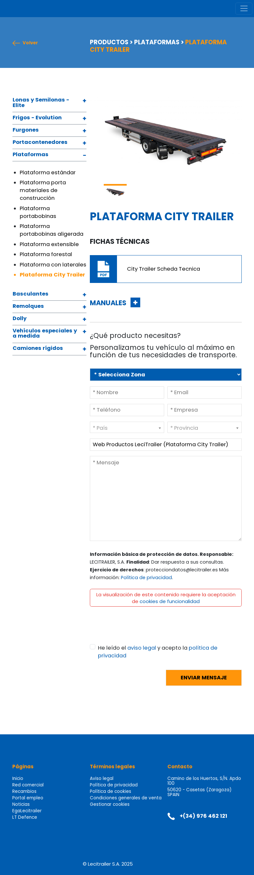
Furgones (26, 130)
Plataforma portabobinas (38, 212)
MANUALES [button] (109, 303)
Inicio (17, 778)
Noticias (21, 804)
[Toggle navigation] (243, 9)
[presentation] (139, 631)
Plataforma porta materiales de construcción (43, 190)
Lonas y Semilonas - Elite (41, 103)
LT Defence (24, 817)
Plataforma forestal (46, 254)
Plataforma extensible (49, 244)
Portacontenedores (40, 142)
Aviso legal (101, 778)
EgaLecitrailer (27, 811)
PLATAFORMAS (156, 42)
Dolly (19, 319)
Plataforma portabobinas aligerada (51, 230)
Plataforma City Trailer (52, 274)
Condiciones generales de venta (126, 798)
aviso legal (141, 648)
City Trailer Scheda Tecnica (163, 269)
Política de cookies (110, 791)
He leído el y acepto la (157, 651)
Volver (30, 43)
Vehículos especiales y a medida (45, 334)
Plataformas (30, 155)
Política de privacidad (146, 577)
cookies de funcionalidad (170, 601)
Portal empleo (27, 798)
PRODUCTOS (109, 42)
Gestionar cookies (110, 804)
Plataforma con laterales (53, 264)
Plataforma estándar (48, 172)
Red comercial (28, 785)
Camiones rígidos (38, 348)
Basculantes (30, 294)
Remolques (28, 306)
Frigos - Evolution (37, 118)
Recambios (24, 791)
